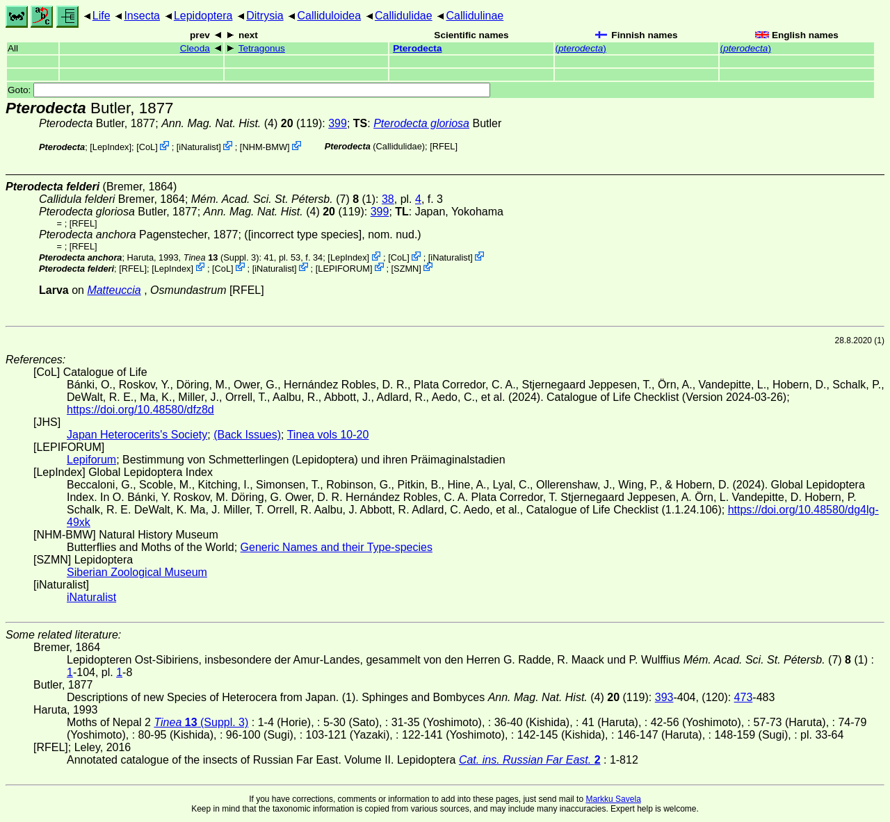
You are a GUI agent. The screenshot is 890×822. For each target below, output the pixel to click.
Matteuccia (113, 290)
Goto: (249, 90)
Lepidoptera (203, 16)
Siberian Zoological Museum (137, 572)
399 (337, 123)
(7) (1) (283, 199)
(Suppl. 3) (221, 257)
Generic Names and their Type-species (336, 547)
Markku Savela (612, 799)
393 (664, 697)
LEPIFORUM (344, 268)
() (581, 48)
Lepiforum (91, 460)
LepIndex (110, 147)
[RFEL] (444, 146)
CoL (147, 147)
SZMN (406, 268)
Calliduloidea (329, 16)
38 (388, 199)
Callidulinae (475, 16)
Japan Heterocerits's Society (137, 435)
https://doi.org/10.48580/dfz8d (140, 410)
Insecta (142, 16)
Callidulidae (403, 16)
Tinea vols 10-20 (328, 435)
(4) (227, 123)
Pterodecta (417, 48)
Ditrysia (264, 16)
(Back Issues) (247, 435)
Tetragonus (261, 48)
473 (743, 697)
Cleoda (195, 48)
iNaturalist (198, 147)
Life (101, 16)
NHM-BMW (264, 147)
